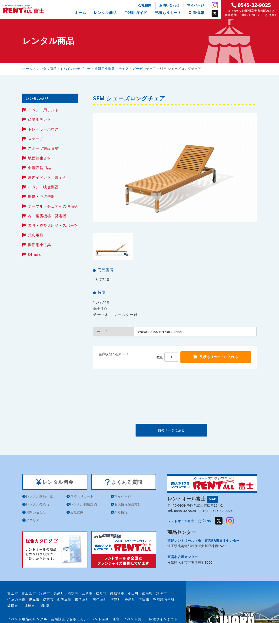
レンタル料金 (54, 482)
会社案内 (145, 5)
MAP (212, 499)
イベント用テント (43, 109)
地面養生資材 (39, 158)
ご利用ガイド (135, 12)
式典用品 (35, 235)
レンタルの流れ (38, 504)
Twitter (215, 13)
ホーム (80, 12)
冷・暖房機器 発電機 (47, 215)
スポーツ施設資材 (43, 148)
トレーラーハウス (43, 129)
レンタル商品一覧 (39, 496)
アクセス (32, 520)
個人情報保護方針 (127, 504)
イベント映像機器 (43, 187)
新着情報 (196, 12)
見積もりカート (168, 12)
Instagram (215, 5)
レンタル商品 (105, 12)
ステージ (35, 138)
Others (34, 254)
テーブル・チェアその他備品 (53, 206)
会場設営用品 (39, 167)
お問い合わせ (169, 5)
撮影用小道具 (39, 244)
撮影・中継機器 (41, 196)
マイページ (195, 5)
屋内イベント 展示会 (47, 177)
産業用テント (39, 119)
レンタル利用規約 (83, 504)
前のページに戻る (174, 430)
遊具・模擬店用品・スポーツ (53, 225)
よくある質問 (123, 482)
